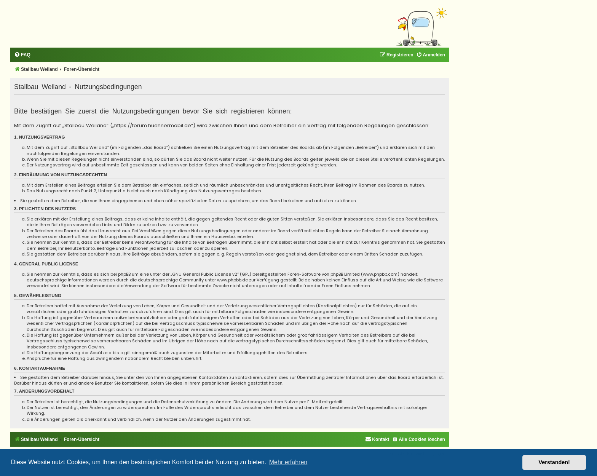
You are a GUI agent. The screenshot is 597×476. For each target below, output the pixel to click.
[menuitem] (22, 55)
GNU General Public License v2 (204, 274)
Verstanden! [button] (554, 462)
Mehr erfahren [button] (288, 462)
